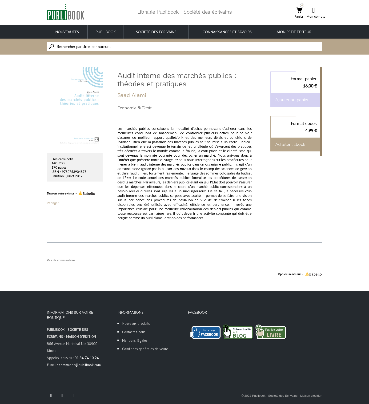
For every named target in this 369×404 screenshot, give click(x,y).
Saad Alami (131, 95)
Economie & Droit (134, 108)
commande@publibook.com (80, 365)
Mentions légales (135, 340)
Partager (53, 203)
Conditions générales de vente (145, 349)
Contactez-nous (133, 332)
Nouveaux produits (136, 323)
